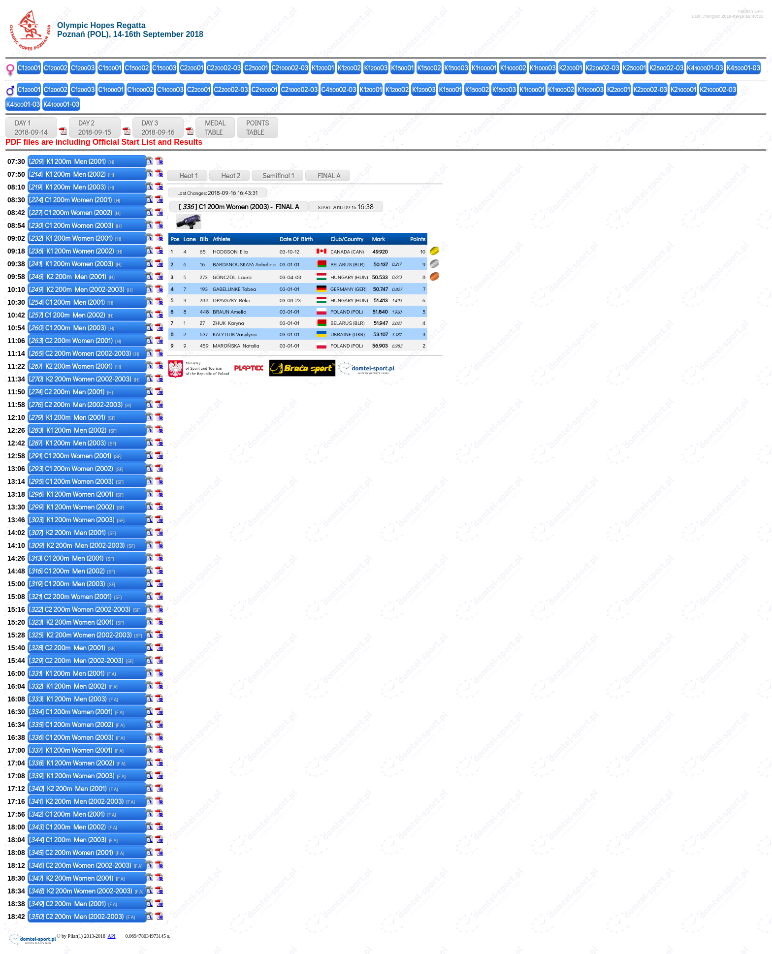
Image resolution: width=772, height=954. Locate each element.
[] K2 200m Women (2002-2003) (84, 378)
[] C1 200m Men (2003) (71, 327)
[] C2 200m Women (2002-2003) (84, 353)
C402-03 (338, 89)
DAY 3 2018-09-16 (158, 127)
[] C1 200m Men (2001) (71, 302)
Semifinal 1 (277, 175)
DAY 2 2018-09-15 (94, 127)
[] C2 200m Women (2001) (75, 340)
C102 (55, 67)
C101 (29, 67)
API (111, 936)
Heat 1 (186, 175)
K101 (323, 67)
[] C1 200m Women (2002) (75, 212)
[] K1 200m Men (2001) (71, 161)
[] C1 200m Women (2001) (74, 199)
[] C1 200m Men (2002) (71, 314)
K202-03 (602, 67)
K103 (376, 67)
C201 (191, 67)
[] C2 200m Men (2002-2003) (80, 404)
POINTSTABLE (257, 127)
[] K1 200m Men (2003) (71, 186)
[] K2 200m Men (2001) (72, 276)
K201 (570, 67)
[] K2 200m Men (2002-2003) (81, 289)
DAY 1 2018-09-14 (31, 127)
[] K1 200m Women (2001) (75, 238)
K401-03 (705, 67)
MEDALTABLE (215, 127)
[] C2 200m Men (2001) (71, 391)
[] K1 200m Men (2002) (71, 174)
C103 (83, 67)
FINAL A (327, 175)
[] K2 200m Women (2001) (75, 366)
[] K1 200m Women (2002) (76, 250)
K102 (348, 67)
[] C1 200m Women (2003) (75, 225)
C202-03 (224, 67)
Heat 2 (229, 175)
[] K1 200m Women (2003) (75, 263)
